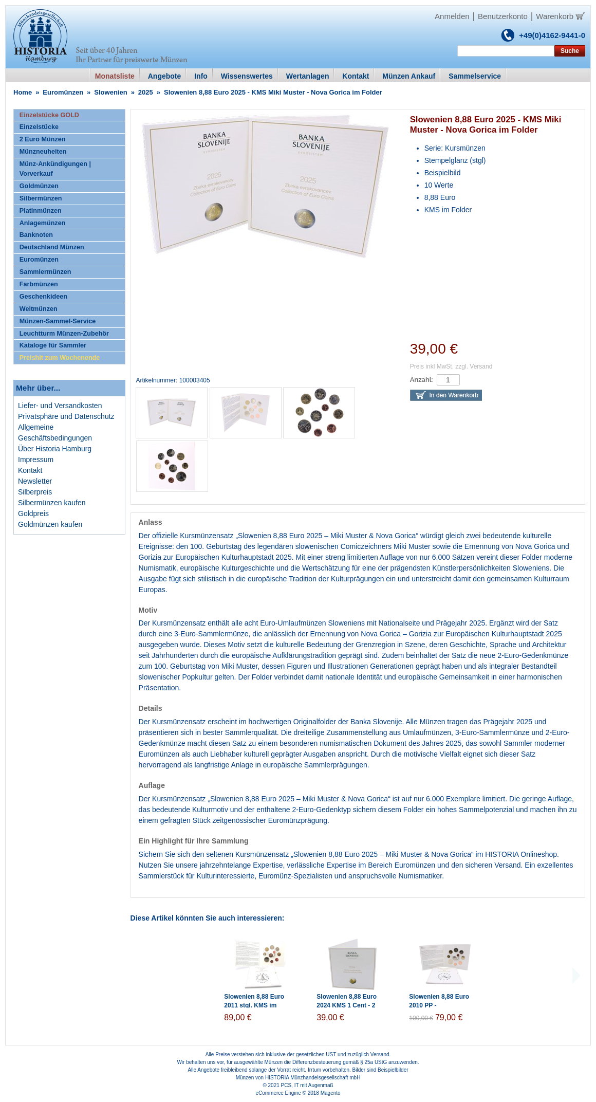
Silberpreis (35, 492)
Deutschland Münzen (52, 247)
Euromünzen (63, 92)
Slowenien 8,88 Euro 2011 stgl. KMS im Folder (254, 1005)
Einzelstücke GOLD (49, 115)
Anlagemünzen (43, 223)
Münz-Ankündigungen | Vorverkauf (55, 168)
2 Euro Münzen (43, 139)
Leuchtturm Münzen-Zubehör (64, 333)
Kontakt (30, 470)
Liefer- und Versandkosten (60, 405)
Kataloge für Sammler (53, 345)
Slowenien (110, 92)
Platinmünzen (41, 210)
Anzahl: (421, 379)
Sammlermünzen (45, 272)
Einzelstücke (39, 127)
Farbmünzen (39, 284)
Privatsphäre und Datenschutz (66, 416)
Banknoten (36, 234)
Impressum (35, 459)
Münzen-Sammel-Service (58, 321)
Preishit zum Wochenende (60, 357)
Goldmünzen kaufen (50, 524)
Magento (331, 1093)
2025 (145, 92)
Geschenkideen (43, 296)
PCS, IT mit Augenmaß (307, 1085)
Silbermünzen (41, 198)
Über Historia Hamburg (54, 449)
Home (22, 92)
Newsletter (35, 481)
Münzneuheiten (43, 151)
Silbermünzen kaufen (52, 503)
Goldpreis (33, 513)
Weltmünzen (39, 309)
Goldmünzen (39, 186)
